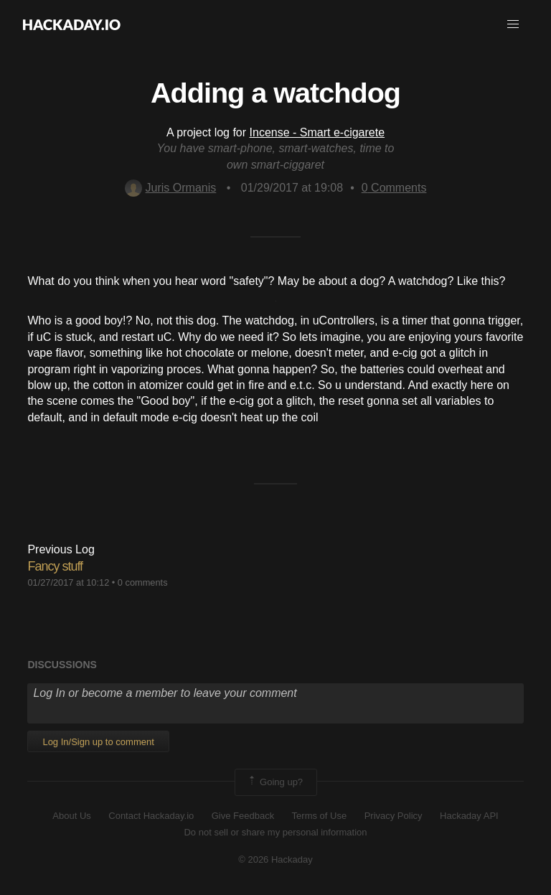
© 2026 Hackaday (275, 859)
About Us (71, 815)
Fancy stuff (55, 566)
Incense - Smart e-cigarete (317, 132)
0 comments (143, 582)
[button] (513, 24)
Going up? (274, 782)
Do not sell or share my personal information (275, 832)
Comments (394, 188)
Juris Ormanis (171, 188)
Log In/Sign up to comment (98, 741)
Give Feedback (243, 815)
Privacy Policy (393, 815)
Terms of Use (319, 815)
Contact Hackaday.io (151, 815)
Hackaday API (469, 815)
